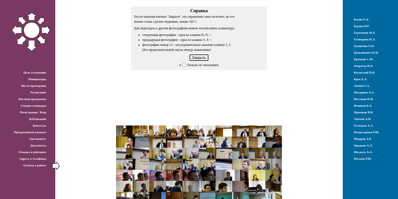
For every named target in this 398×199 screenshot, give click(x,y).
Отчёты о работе (34, 165)
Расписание (38, 92)
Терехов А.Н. (362, 119)
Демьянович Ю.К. (366, 52)
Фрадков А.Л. (363, 145)
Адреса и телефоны (32, 158)
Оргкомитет (37, 138)
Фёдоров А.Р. (362, 138)
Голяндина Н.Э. (364, 39)
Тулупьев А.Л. (363, 125)
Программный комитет (30, 132)
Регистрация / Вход (33, 112)
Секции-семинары (33, 105)
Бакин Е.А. (361, 19)
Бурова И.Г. (362, 26)
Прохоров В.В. (363, 112)
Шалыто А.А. (363, 152)
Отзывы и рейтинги (32, 152)
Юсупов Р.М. (362, 158)
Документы (38, 145)
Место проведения (33, 85)
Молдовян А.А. (364, 92)
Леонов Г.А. (362, 85)
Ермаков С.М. (363, 59)
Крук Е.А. (360, 79)
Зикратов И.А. (363, 65)
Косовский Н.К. (364, 72)
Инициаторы (37, 79)
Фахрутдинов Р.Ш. (366, 132)
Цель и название (34, 72)
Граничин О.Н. (364, 46)
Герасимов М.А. (365, 32)
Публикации (37, 119)
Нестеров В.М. (364, 99)
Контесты (39, 125)
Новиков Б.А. (363, 105)
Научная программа (32, 99)
